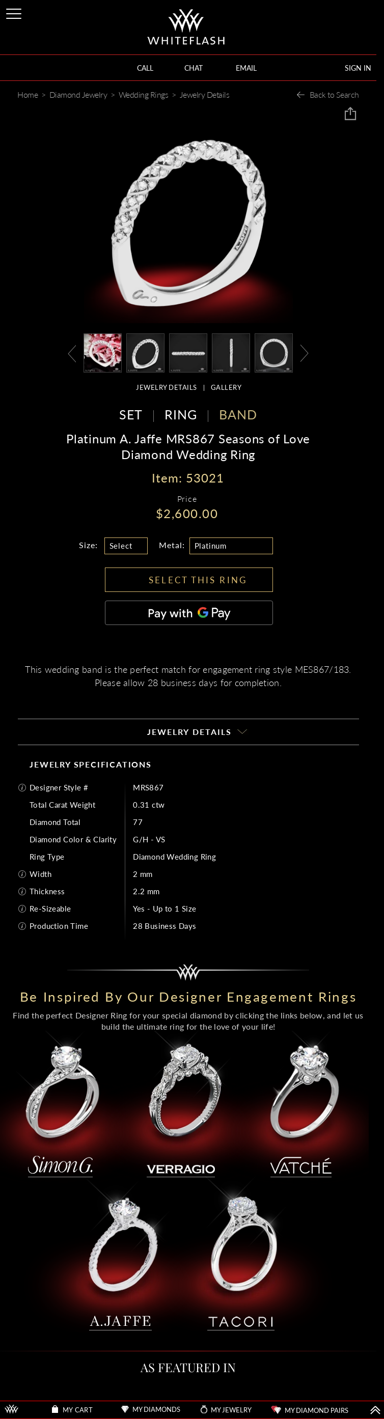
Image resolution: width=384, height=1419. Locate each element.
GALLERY (226, 387)
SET (131, 414)
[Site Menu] (15, 12)
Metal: (172, 545)
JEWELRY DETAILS (166, 387)
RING (180, 414)
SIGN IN (358, 68)
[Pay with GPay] (189, 613)
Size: (88, 545)
